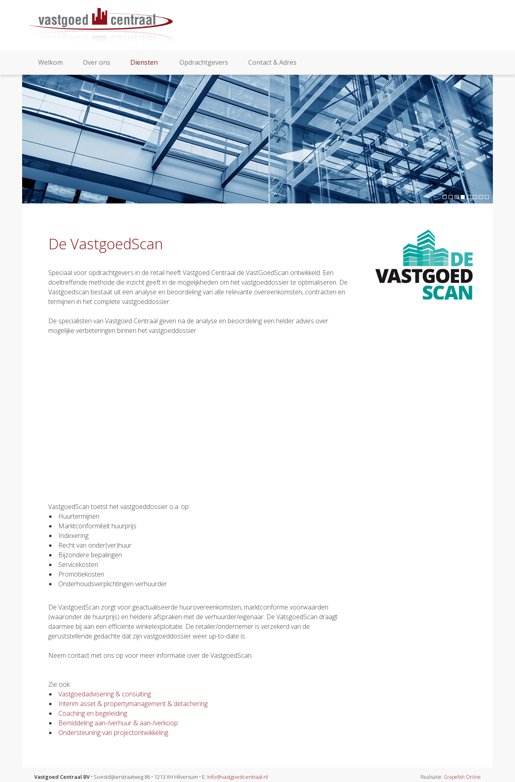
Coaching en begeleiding (92, 713)
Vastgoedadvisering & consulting (104, 694)
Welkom (50, 62)
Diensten (144, 62)
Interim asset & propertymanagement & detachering (133, 703)
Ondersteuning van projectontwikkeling (113, 732)
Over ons (96, 62)
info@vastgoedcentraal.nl (237, 776)
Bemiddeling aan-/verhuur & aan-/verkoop (118, 722)
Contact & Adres (272, 62)
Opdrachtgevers (203, 62)
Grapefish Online (462, 777)
